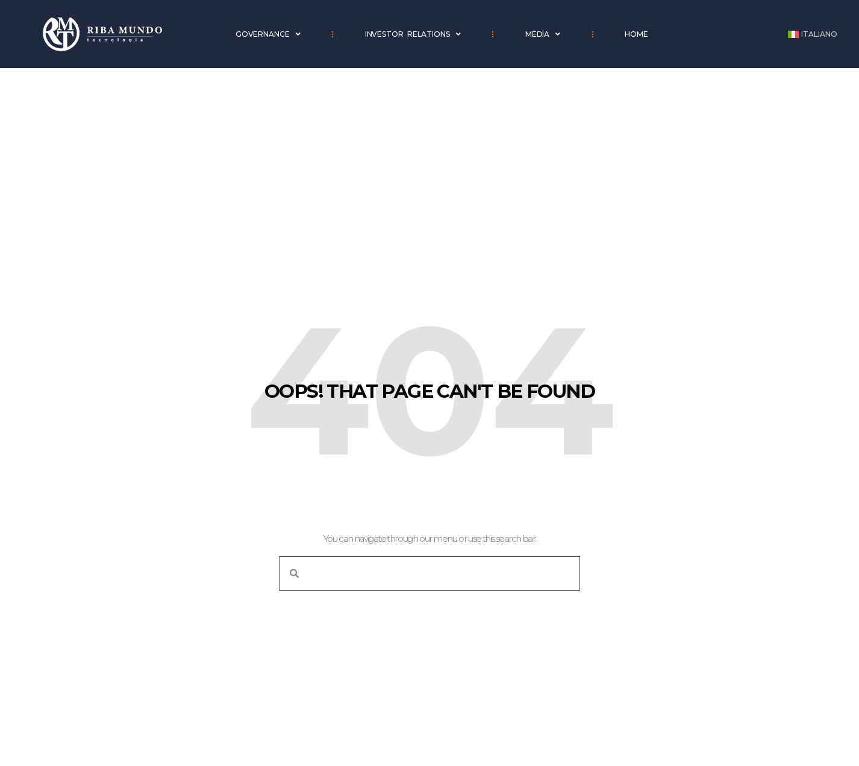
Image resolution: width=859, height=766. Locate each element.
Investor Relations (413, 34)
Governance (268, 34)
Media (542, 34)
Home (636, 34)
